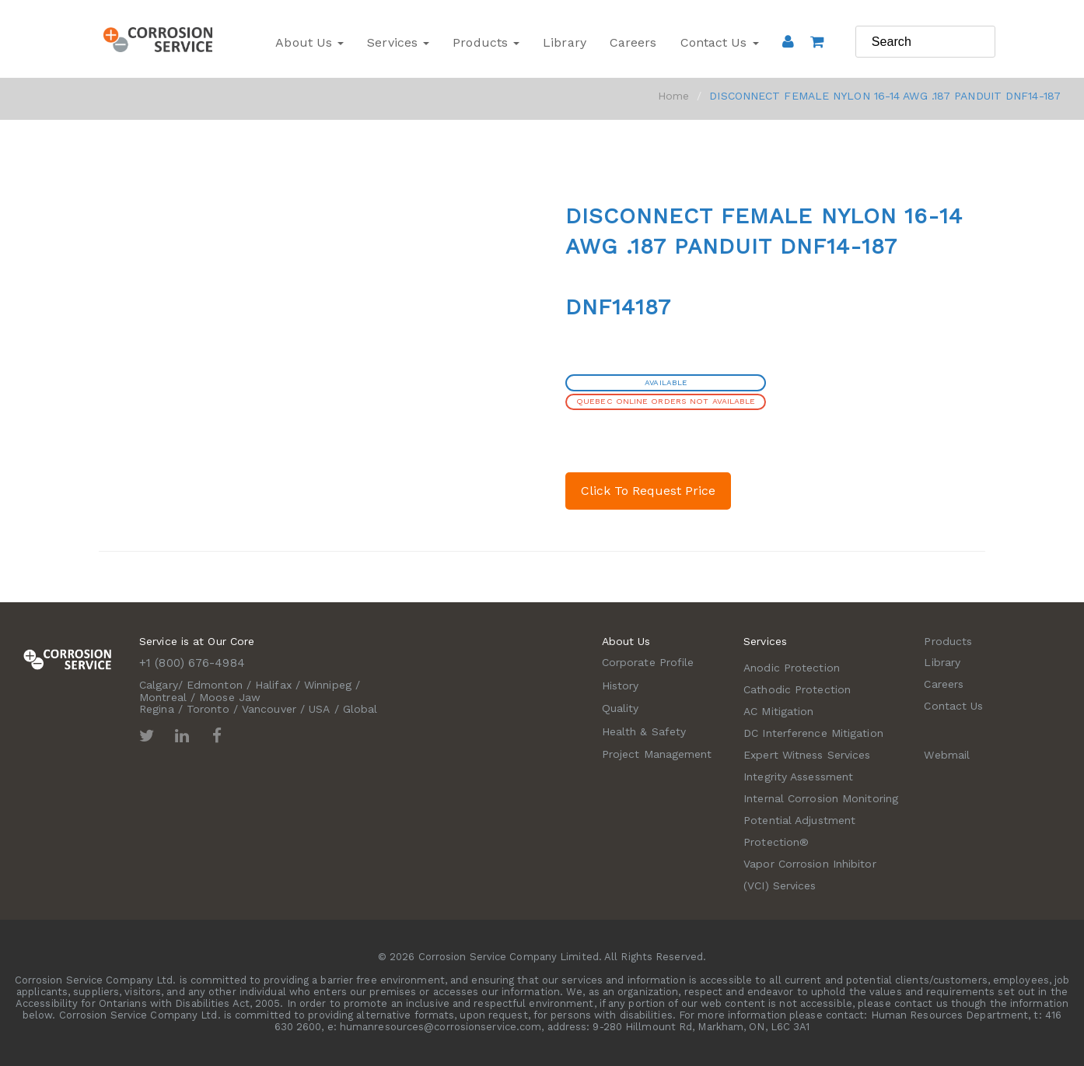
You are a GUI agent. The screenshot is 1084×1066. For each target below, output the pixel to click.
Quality (620, 708)
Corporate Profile (648, 662)
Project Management (657, 754)
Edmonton (215, 685)
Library (564, 42)
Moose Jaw (230, 697)
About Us (309, 42)
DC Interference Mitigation (813, 733)
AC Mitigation (778, 711)
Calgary (158, 685)
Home (673, 95)
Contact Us (719, 42)
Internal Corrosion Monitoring (820, 798)
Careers (633, 42)
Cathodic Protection (797, 689)
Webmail (947, 755)
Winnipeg (327, 685)
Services (398, 42)
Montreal (163, 697)
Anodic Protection (791, 667)
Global (360, 709)
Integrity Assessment (798, 776)
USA (319, 709)
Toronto (208, 709)
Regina (156, 709)
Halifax (273, 685)
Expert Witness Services (806, 755)
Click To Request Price (648, 490)
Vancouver (269, 709)
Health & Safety (644, 731)
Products (486, 42)
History (620, 685)
